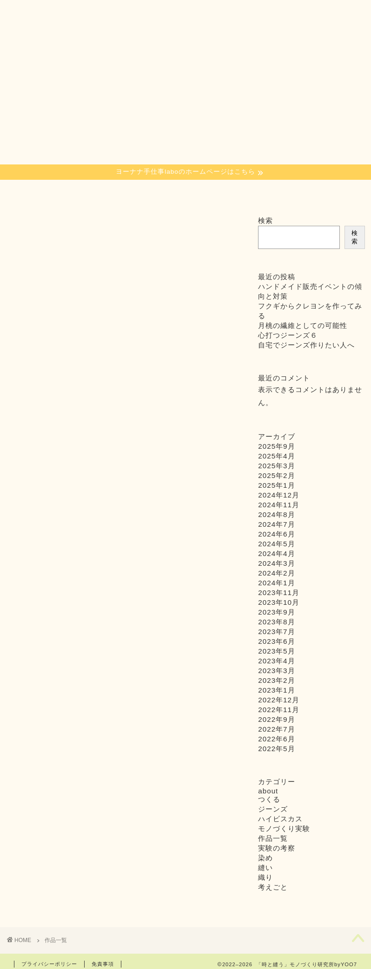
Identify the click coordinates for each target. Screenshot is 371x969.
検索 (265, 220)
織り (61, 192)
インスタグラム (256, 195)
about (171, 192)
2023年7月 (276, 631)
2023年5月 (276, 651)
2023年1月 (276, 690)
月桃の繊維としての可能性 (302, 325)
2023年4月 (276, 661)
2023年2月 (276, 680)
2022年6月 (276, 739)
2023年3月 (276, 670)
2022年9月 (276, 719)
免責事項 (103, 964)
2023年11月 (278, 592)
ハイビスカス (280, 819)
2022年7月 (276, 729)
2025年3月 (276, 466)
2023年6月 (276, 641)
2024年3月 (276, 563)
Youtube (300, 192)
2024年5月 (276, 544)
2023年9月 (276, 612)
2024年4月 (276, 553)
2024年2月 (276, 573)
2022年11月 (278, 710)
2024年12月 (278, 495)
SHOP (216, 192)
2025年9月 (276, 446)
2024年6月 (276, 534)
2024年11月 (278, 505)
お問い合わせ (344, 195)
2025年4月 (276, 456)
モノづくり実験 (284, 828)
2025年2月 (276, 475)
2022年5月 (276, 749)
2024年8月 (276, 514)
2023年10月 (278, 602)
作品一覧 (273, 838)
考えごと (273, 887)
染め (27, 192)
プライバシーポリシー (49, 964)
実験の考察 (276, 848)
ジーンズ (273, 809)
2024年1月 (276, 583)
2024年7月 (276, 524)
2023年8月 (276, 622)
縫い (96, 192)
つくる (130, 192)
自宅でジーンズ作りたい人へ (306, 345)
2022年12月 (278, 700)
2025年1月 (276, 485)
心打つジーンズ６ (288, 335)
